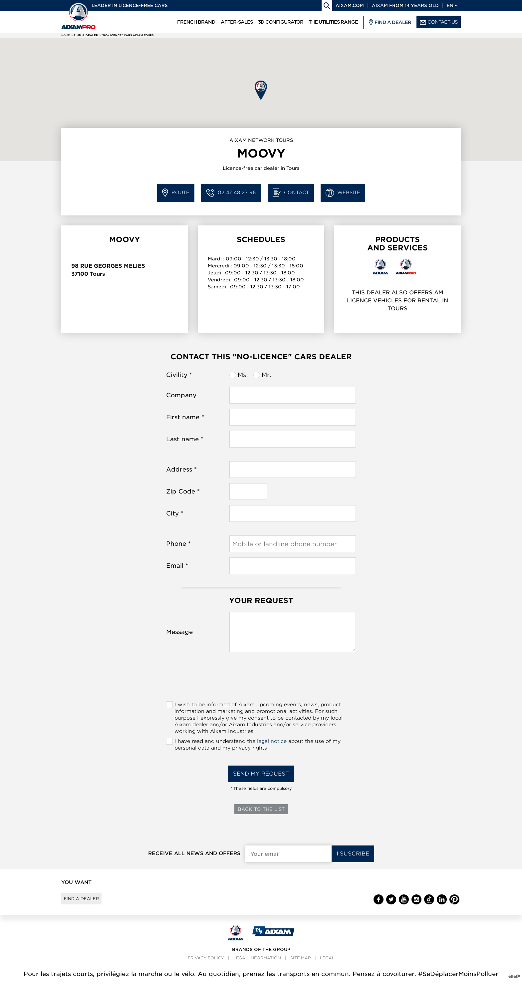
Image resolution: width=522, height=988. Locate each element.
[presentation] (261, 679)
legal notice (272, 741)
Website (343, 193)
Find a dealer (87, 902)
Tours (97, 274)
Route (175, 193)
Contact (291, 193)
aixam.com (350, 5)
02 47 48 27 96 (231, 193)
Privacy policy (206, 964)
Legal (327, 964)
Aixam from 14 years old (405, 5)
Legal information (257, 964)
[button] (261, 90)
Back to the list (261, 809)
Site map (300, 964)
